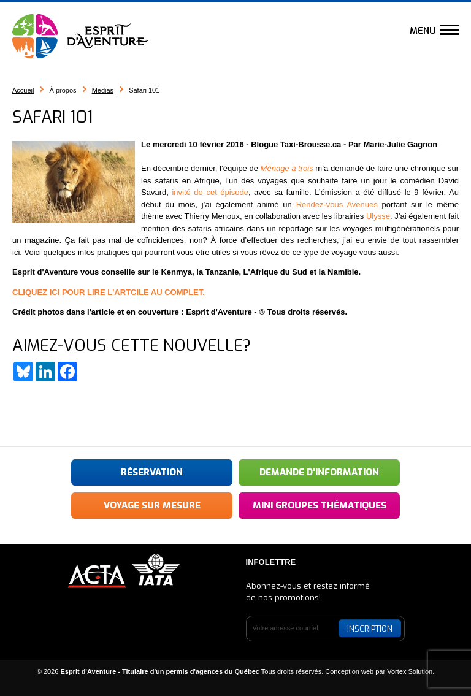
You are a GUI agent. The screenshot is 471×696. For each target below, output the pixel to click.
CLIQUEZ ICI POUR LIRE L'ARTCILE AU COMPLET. (108, 292)
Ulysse (378, 216)
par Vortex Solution (403, 671)
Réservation (152, 472)
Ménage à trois (287, 168)
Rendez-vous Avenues (337, 204)
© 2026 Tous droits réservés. (180, 671)
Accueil (23, 90)
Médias (102, 90)
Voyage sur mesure (152, 505)
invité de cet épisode (208, 192)
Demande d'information (319, 472)
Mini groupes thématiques (319, 505)
